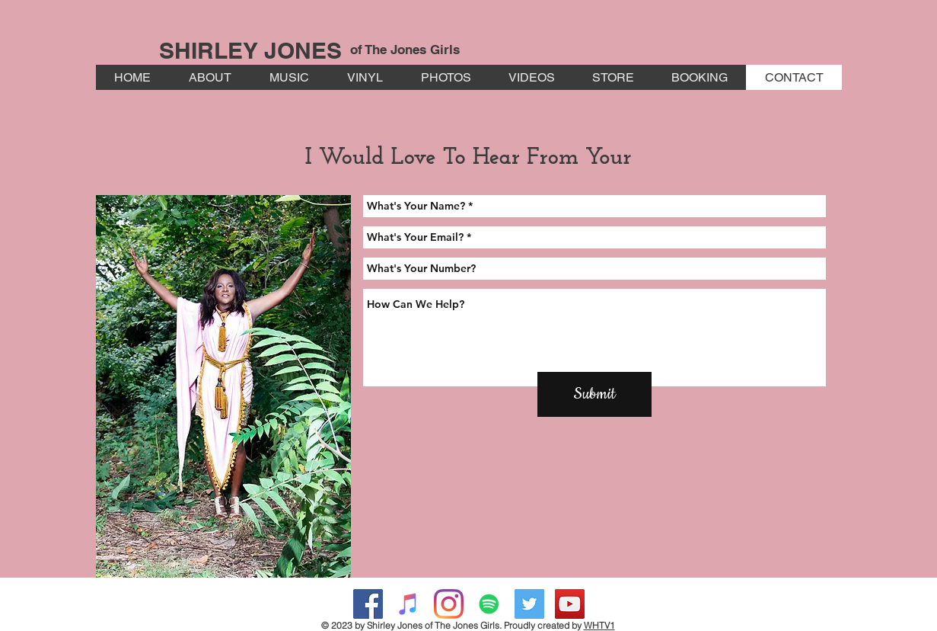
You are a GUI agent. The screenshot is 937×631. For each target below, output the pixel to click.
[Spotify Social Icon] (489, 604)
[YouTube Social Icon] (570, 604)
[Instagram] (449, 604)
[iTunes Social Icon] (408, 604)
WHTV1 (599, 625)
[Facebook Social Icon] (368, 604)
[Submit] (594, 394)
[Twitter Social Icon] (529, 604)
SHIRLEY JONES (250, 50)
